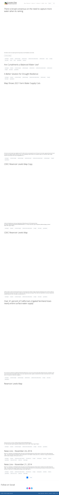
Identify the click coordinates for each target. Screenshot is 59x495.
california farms (24, 58)
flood (14, 60)
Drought (51, 58)
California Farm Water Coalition (19, 458)
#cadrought (6, 58)
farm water (6, 60)
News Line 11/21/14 (14, 473)
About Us (34, 3)
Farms (11, 60)
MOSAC (43, 3)
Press (46, 3)
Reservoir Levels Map (13, 383)
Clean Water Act (28, 458)
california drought (17, 58)
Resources (28, 3)
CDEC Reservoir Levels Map (16, 232)
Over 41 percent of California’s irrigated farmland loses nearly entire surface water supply (27, 302)
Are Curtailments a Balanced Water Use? (21, 64)
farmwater (44, 458)
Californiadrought (46, 158)
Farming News (39, 458)
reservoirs (24, 60)
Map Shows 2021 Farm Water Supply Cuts (22, 83)
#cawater (11, 58)
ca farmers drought (18, 77)
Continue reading (8, 55)
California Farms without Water (33, 58)
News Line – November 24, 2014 (18, 451)
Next (31, 477)
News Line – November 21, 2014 (18, 464)
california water (42, 58)
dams (47, 58)
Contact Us (38, 3)
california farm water (28, 158)
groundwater (19, 60)
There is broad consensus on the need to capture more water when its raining (28, 10)
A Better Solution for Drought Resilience (21, 74)
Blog (25, 3)
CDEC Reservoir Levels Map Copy (18, 164)
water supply (25, 473)
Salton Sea (20, 473)
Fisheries (49, 458)
